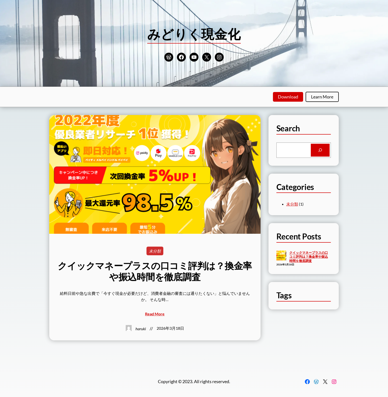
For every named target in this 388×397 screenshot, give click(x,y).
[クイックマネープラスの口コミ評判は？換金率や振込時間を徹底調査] (281, 256)
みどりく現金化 (194, 34)
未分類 (155, 251)
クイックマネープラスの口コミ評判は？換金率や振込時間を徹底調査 (155, 271)
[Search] (320, 150)
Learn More (322, 96)
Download (288, 96)
